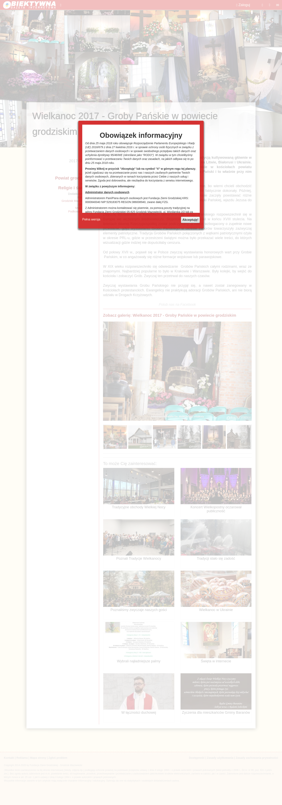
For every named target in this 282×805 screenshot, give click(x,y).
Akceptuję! (190, 219)
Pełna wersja (91, 219)
